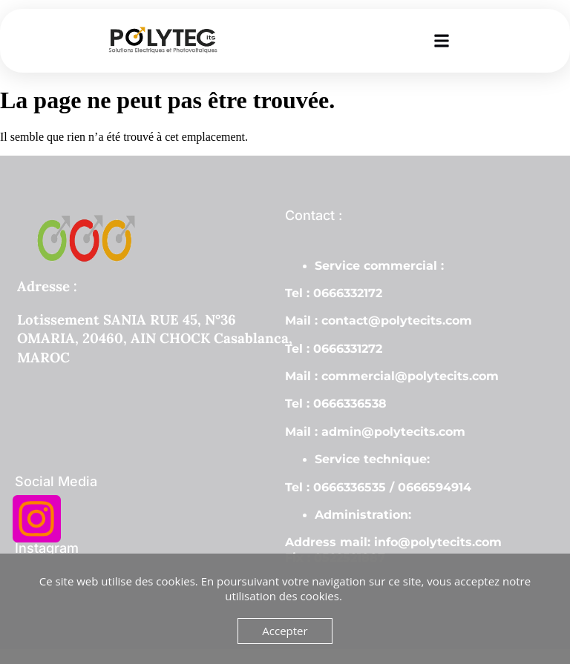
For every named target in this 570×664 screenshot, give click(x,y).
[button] (442, 40)
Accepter (284, 630)
